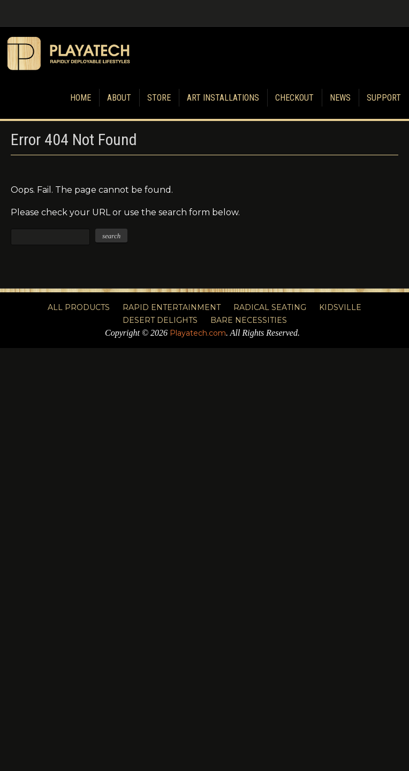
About (119, 98)
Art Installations (223, 98)
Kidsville (340, 307)
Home (80, 98)
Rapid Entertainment (172, 307)
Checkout (294, 98)
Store (159, 98)
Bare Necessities (248, 320)
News (340, 98)
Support (384, 98)
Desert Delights (160, 320)
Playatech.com (198, 333)
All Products (79, 307)
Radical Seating (269, 307)
